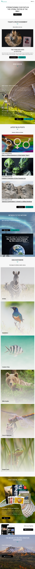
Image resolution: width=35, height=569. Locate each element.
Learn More (6, 230)
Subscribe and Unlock (7, 556)
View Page (6, 518)
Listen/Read (14, 57)
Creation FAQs (28, 119)
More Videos (19, 119)
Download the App (28, 529)
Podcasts (29, 207)
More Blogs (21, 207)
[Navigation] (32, 1)
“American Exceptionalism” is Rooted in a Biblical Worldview (17, 201)
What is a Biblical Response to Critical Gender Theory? (15, 155)
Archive (22, 57)
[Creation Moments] (4, 1)
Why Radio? (15, 230)
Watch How (18, 14)
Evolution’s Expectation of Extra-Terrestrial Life (14, 178)
